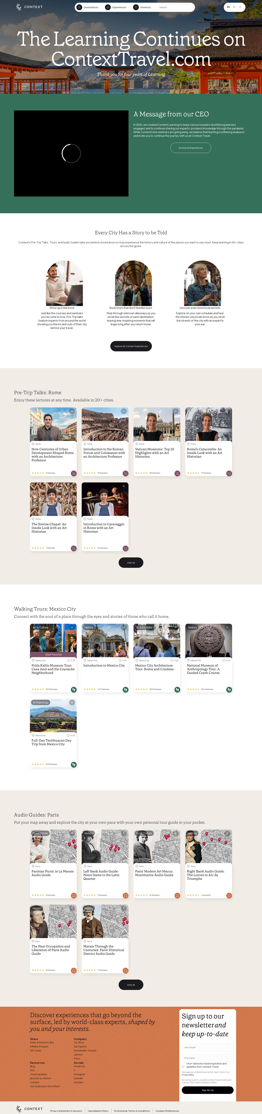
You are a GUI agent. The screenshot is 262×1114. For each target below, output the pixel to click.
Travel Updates (38, 1074)
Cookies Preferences (167, 1110)
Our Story (79, 1042)
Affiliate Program (39, 1046)
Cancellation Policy (98, 1110)
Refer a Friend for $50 (42, 1042)
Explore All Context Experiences (131, 346)
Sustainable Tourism (85, 1050)
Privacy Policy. (188, 1074)
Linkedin (78, 1078)
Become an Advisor (40, 1078)
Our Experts (80, 1046)
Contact (34, 1082)
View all (131, 562)
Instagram (79, 1074)
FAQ (32, 1070)
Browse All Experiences (191, 147)
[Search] (176, 7)
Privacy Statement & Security (66, 1110)
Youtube (78, 1082)
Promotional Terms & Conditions (132, 1110)
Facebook (79, 1066)
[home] (31, 10)
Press (77, 1058)
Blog (32, 1066)
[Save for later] (72, 411)
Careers (78, 1054)
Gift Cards (35, 1050)
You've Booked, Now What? (45, 1086)
